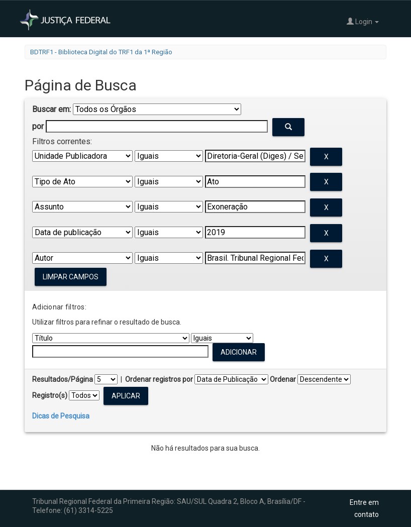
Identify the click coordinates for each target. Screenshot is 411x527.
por (38, 126)
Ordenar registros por (159, 379)
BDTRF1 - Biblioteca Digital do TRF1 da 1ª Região (101, 52)
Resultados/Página (62, 379)
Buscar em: (51, 109)
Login (363, 21)
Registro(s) (49, 395)
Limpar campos (70, 277)
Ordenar (283, 379)
